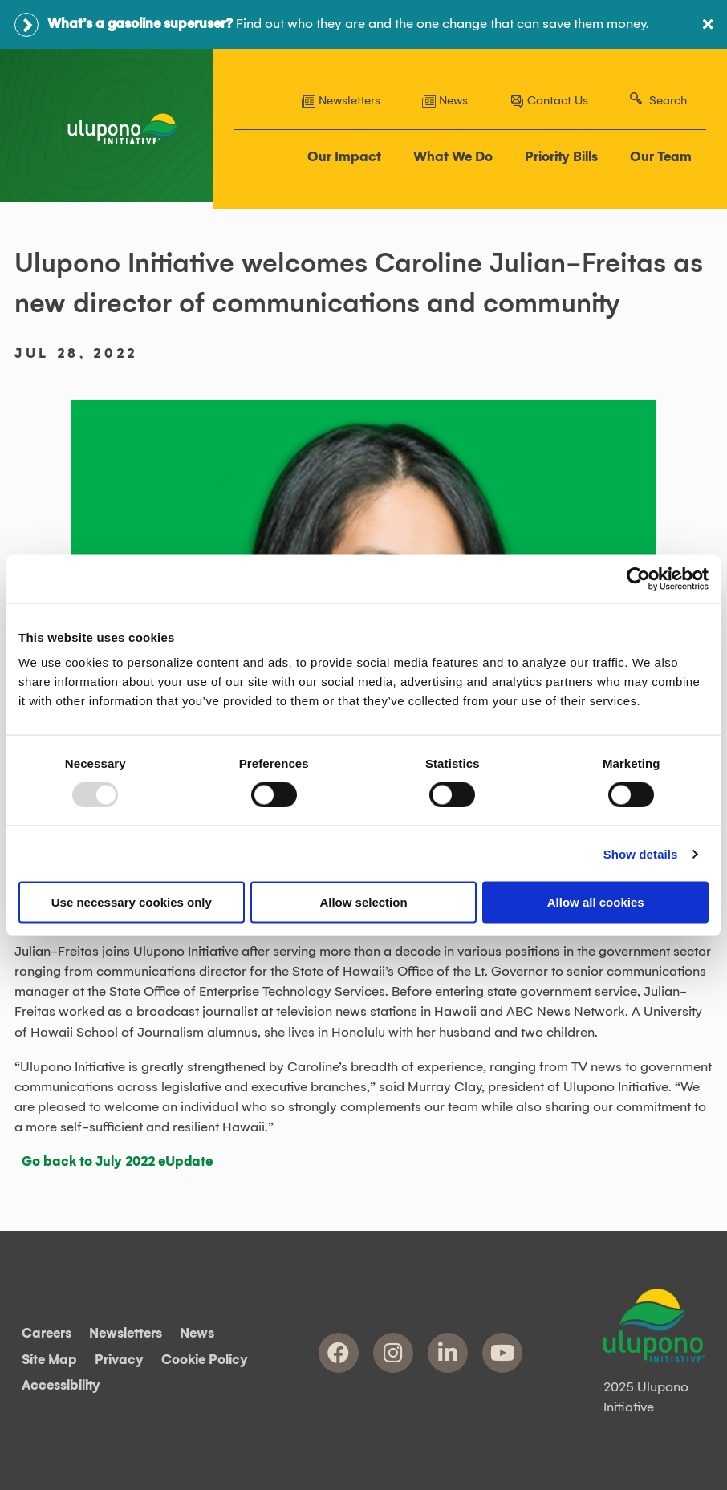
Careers (46, 1334)
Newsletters (341, 101)
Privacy (119, 1360)
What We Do (453, 157)
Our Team (661, 157)
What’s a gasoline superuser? (140, 24)
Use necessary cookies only (131, 902)
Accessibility (61, 1386)
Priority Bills (561, 157)
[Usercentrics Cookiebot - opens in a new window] (638, 578)
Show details (640, 853)
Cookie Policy (204, 1360)
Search (668, 101)
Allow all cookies (595, 902)
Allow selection (363, 902)
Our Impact (344, 157)
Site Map (49, 1360)
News (445, 101)
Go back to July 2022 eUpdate (117, 1162)
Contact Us (549, 101)
